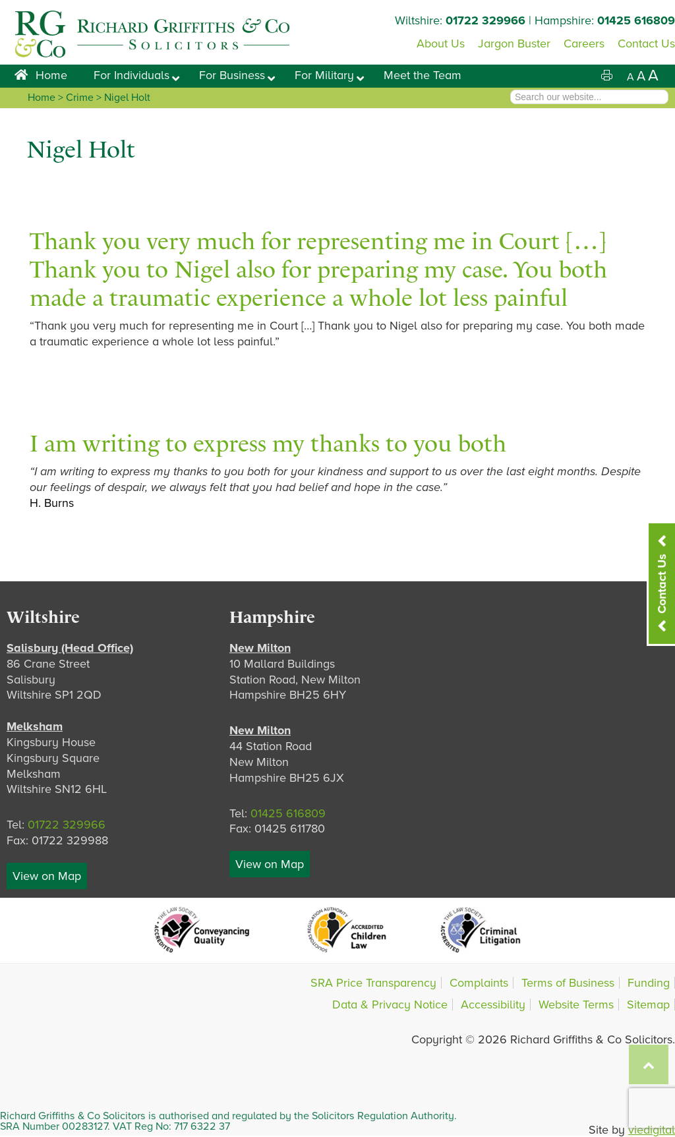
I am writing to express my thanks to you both (268, 443)
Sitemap (648, 1004)
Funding (649, 983)
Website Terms (576, 1004)
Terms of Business (567, 983)
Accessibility (493, 1004)
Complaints (479, 983)
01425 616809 (636, 20)
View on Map (47, 876)
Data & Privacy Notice (390, 1004)
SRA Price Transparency (373, 983)
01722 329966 (485, 20)
